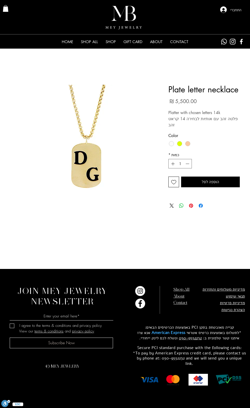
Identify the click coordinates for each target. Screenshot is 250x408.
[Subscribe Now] (61, 343)
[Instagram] (232, 41)
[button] (111, 41)
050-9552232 (190, 338)
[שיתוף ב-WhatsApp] (181, 206)
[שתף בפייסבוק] (201, 206)
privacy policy (83, 331)
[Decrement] (188, 163)
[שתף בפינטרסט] (191, 206)
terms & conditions (49, 331)
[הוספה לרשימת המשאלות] (173, 182)
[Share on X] (172, 206)
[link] (5, 8)
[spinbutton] (180, 163)
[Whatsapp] (224, 41)
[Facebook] (241, 41)
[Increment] (172, 163)
